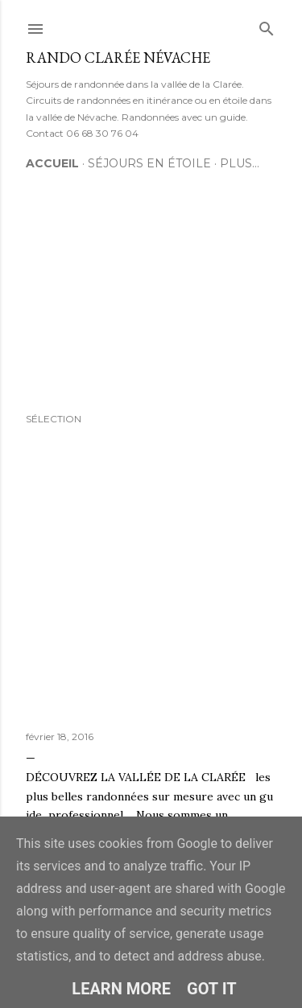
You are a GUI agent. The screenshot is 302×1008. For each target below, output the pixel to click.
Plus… (239, 163)
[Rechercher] (266, 25)
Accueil (52, 163)
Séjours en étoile (149, 163)
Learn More (121, 988)
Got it (212, 988)
